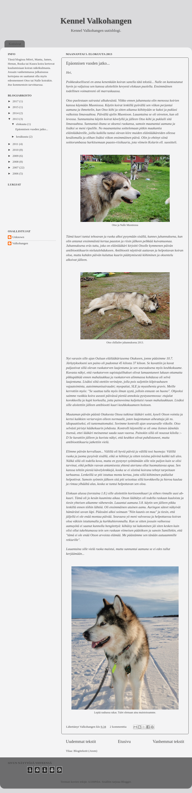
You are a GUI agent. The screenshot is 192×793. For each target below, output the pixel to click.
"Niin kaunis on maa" (142, 512)
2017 (16, 101)
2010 (16, 149)
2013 (16, 119)
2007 (16, 167)
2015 (16, 107)
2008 (16, 161)
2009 (16, 155)
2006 (16, 173)
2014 (16, 113)
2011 (16, 144)
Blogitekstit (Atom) (85, 751)
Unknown (18, 237)
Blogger (126, 781)
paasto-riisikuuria (118, 142)
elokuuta (21, 124)
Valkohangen (20, 243)
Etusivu (124, 741)
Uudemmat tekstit (81, 741)
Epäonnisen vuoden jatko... (88, 63)
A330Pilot (94, 781)
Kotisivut (15, 44)
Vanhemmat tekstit (168, 741)
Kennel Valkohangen (95, 20)
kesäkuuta (22, 136)
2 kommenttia (118, 726)
